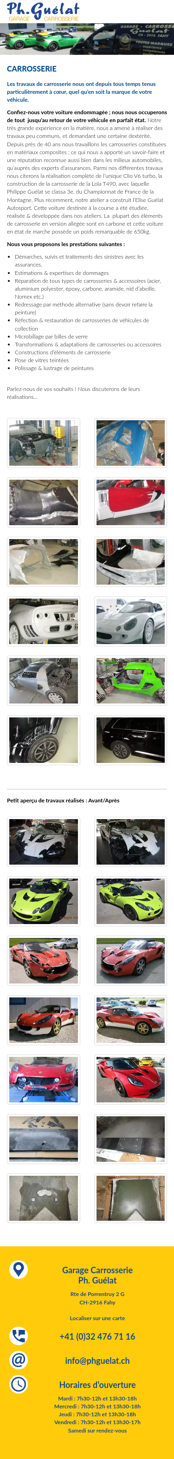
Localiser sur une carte (97, 1318)
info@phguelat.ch (97, 1360)
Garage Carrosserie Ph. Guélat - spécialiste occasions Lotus (43, 11)
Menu (162, 14)
